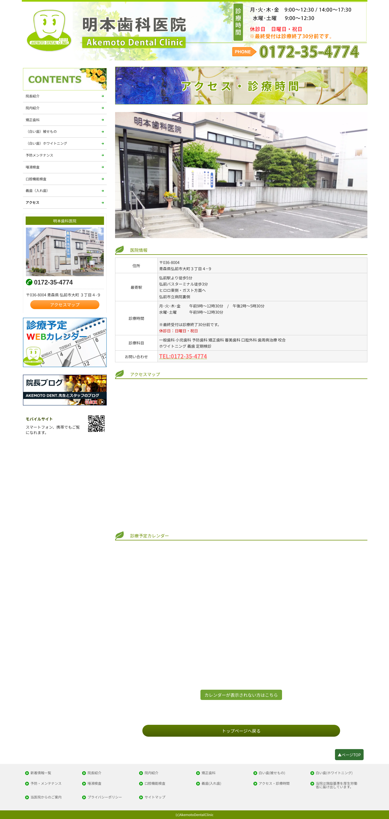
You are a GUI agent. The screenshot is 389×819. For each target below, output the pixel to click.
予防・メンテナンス (46, 783)
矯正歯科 (32, 119)
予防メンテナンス (39, 155)
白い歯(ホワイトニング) (334, 773)
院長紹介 (32, 96)
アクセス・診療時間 (274, 783)
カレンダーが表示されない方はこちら (241, 695)
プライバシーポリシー (105, 797)
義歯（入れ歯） (38, 190)
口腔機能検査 (36, 178)
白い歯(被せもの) (272, 773)
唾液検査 (32, 167)
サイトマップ (155, 797)
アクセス (32, 202)
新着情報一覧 (41, 773)
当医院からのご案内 (46, 797)
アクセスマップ (65, 305)
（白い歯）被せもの (41, 131)
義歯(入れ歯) (211, 783)
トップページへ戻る (241, 730)
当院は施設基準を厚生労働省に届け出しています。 (336, 785)
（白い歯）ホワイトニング (46, 143)
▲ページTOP (349, 754)
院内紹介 (32, 107)
